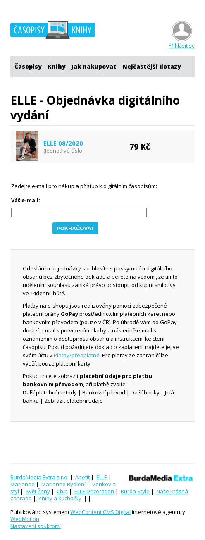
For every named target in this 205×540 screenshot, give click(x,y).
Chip (62, 491)
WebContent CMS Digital (100, 512)
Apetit (82, 477)
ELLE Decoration (94, 491)
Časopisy (28, 66)
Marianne (22, 484)
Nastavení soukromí (35, 526)
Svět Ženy (38, 491)
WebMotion (24, 519)
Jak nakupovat (94, 66)
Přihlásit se (182, 42)
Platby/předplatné (77, 355)
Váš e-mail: (25, 200)
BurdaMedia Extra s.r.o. (39, 477)
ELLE (101, 477)
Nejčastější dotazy (151, 66)
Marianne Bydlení (63, 484)
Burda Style (135, 491)
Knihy (57, 66)
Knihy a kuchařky (59, 498)
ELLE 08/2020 (63, 143)
